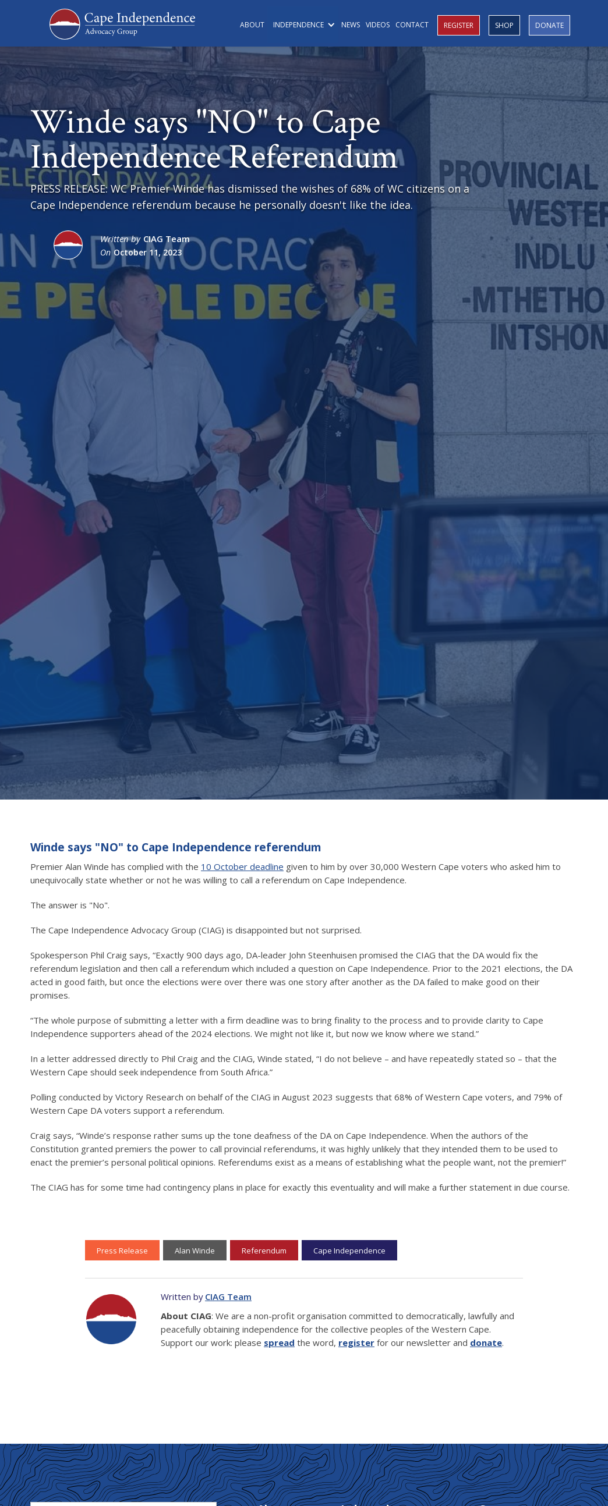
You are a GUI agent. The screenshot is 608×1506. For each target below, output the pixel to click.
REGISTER (458, 25)
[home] (122, 22)
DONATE (549, 25)
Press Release (122, 1250)
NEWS (350, 25)
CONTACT (412, 25)
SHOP (504, 25)
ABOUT (252, 25)
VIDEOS (378, 25)
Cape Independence (349, 1250)
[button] (302, 24)
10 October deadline (242, 866)
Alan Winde (195, 1250)
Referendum (264, 1250)
